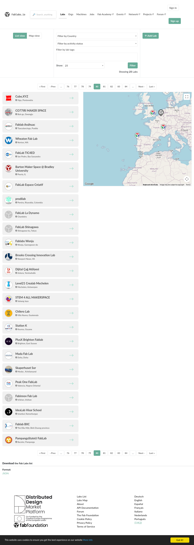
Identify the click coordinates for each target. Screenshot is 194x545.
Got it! (179, 540)
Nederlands (140, 515)
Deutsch (139, 496)
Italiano (138, 511)
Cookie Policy (84, 518)
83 (119, 86)
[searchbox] (58, 57)
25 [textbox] (66, 65)
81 (104, 86)
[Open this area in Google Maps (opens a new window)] (89, 184)
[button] (137, 135)
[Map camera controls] (187, 179)
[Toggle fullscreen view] (187, 97)
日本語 (138, 522)
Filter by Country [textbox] (67, 35)
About (80, 503)
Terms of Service (86, 526)
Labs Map (82, 500)
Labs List (81, 496)
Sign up (175, 20)
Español (138, 503)
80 (97, 86)
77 (75, 86)
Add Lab (151, 35)
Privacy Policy (84, 522)
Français (138, 507)
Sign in (173, 7)
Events (121, 14)
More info (96, 540)
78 (82, 86)
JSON (5, 473)
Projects (148, 14)
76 (68, 86)
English (138, 500)
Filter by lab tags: (65, 49)
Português (140, 518)
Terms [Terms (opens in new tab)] (188, 185)
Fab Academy (105, 14)
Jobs (92, 14)
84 (126, 86)
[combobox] (97, 36)
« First (42, 86)
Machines (81, 14)
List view (20, 35)
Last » (152, 86)
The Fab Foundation (88, 515)
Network (134, 14)
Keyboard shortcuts (150, 185)
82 (111, 86)
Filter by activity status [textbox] (70, 43)
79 (90, 86)
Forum (161, 14)
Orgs (70, 14)
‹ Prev (53, 86)
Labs (62, 14)
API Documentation (88, 507)
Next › (141, 86)
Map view (34, 35)
